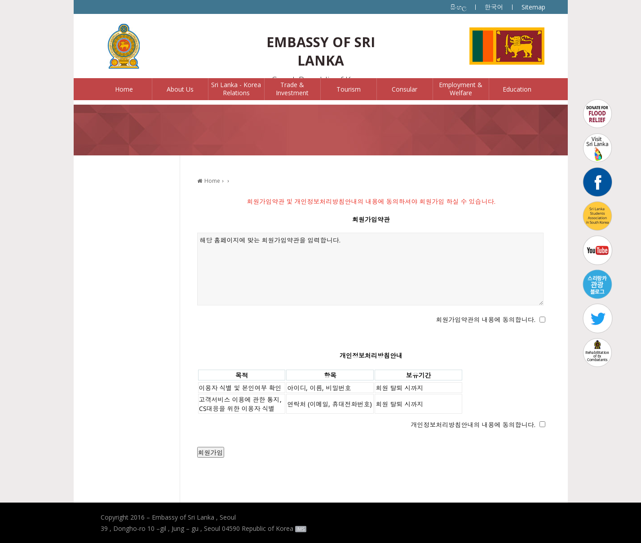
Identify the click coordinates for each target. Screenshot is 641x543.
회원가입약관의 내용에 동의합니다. (485, 319)
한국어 (494, 7)
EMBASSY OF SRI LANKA (320, 51)
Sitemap (533, 7)
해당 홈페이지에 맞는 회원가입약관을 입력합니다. (370, 269)
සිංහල (459, 7)
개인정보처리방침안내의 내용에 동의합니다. (473, 424)
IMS (300, 529)
